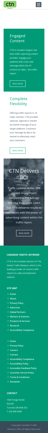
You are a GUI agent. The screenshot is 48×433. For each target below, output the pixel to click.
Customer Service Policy (22, 372)
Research (14, 325)
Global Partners (18, 312)
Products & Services (20, 321)
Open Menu (38, 4)
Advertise (15, 307)
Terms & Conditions (20, 377)
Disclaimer (15, 381)
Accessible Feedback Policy (23, 368)
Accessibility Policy (19, 363)
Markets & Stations (19, 316)
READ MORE (17, 83)
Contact (14, 354)
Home (13, 294)
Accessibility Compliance (22, 330)
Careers (14, 350)
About (13, 298)
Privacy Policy (16, 303)
